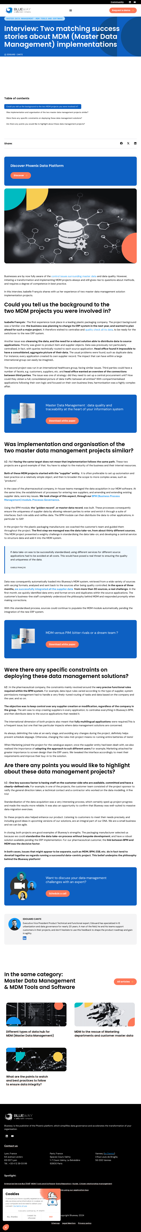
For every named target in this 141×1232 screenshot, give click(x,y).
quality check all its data (99, 329)
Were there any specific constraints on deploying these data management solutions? (44, 118)
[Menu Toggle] (70, 10)
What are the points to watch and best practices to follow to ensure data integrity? (27, 1080)
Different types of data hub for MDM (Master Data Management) (30, 1033)
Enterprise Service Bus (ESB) (17, 1183)
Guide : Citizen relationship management (92, 1183)
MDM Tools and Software (49, 18)
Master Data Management (19, 18)
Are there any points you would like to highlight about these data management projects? (45, 124)
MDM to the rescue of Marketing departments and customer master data (103, 1033)
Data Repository (64, 1183)
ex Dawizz (109, 1153)
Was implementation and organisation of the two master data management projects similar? (47, 112)
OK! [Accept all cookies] (25, 1216)
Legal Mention (69, 1223)
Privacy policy (84, 1223)
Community (117, 2)
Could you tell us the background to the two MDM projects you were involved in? (42, 106)
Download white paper (62, 420)
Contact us (11, 1146)
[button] (121, 143)
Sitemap (55, 1223)
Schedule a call (57, 893)
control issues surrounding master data (73, 276)
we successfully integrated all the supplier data (44, 589)
